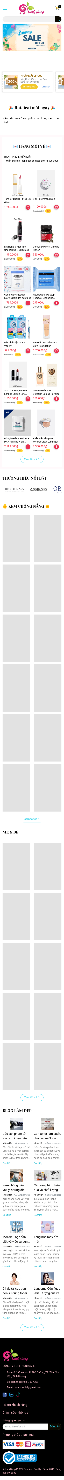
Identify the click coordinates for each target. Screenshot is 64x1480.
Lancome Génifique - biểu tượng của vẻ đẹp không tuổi (47, 1291)
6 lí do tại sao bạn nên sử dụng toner (15, 1291)
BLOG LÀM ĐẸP (17, 1111)
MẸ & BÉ (10, 832)
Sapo (13, 1472)
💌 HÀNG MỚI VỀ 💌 (32, 146)
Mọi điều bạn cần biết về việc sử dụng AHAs (16, 1239)
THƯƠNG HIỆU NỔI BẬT (24, 478)
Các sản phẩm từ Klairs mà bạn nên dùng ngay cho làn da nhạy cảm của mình (15, 1136)
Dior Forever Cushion (44, 199)
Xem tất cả (32, 459)
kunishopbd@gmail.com (28, 1387)
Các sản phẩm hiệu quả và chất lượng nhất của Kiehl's (47, 1187)
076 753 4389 (30, 1381)
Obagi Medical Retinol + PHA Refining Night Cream (16, 441)
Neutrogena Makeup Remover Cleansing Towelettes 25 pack (44, 298)
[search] (58, 19)
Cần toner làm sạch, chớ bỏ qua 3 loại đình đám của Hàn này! (47, 1136)
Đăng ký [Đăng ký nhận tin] (55, 1426)
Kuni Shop (10, 1469)
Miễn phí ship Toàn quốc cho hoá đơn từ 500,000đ (32, 160)
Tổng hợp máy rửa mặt (46, 1239)
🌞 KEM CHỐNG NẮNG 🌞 (26, 506)
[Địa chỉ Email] (32, 1427)
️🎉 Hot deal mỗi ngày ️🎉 (32, 108)
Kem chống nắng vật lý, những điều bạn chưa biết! (14, 1187)
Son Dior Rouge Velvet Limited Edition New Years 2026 (15, 393)
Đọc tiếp (7, 1163)
